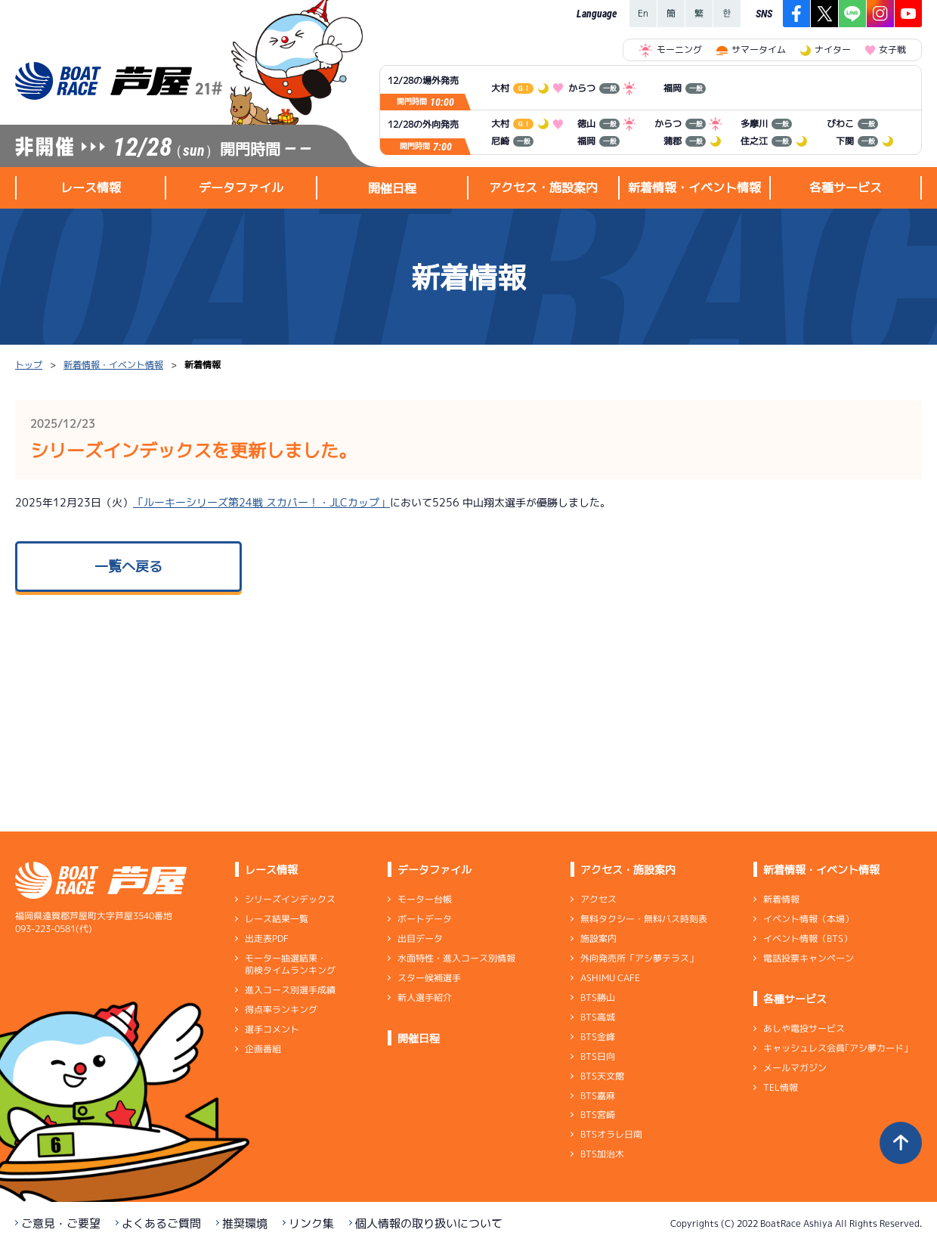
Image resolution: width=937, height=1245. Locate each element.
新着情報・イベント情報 (113, 364)
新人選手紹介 (424, 997)
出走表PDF (267, 938)
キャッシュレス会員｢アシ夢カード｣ (835, 1048)
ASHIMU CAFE (610, 977)
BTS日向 (597, 1056)
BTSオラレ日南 (611, 1134)
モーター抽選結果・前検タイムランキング (290, 964)
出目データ (420, 938)
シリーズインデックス (290, 899)
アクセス (598, 899)
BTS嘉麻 (597, 1095)
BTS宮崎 (597, 1114)
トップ (28, 364)
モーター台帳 (424, 899)
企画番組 (263, 1048)
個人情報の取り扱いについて (429, 1223)
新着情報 (781, 899)
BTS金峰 (597, 1036)
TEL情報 (780, 1087)
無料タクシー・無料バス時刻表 (643, 918)
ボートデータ (424, 918)
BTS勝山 (597, 997)
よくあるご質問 (161, 1223)
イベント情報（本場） (808, 918)
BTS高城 (597, 1017)
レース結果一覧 (276, 918)
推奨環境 (244, 1223)
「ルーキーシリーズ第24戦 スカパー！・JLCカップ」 (261, 502)
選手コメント (272, 1029)
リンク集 (311, 1223)
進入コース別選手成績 (290, 989)
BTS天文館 (602, 1076)
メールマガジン (795, 1067)
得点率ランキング (281, 1009)
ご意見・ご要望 (61, 1223)
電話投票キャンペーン (808, 958)
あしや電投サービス (804, 1028)
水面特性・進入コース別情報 (456, 958)
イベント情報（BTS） (807, 938)
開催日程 (392, 188)
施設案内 (598, 938)
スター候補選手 (429, 977)
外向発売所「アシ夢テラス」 (639, 958)
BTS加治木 (602, 1153)
